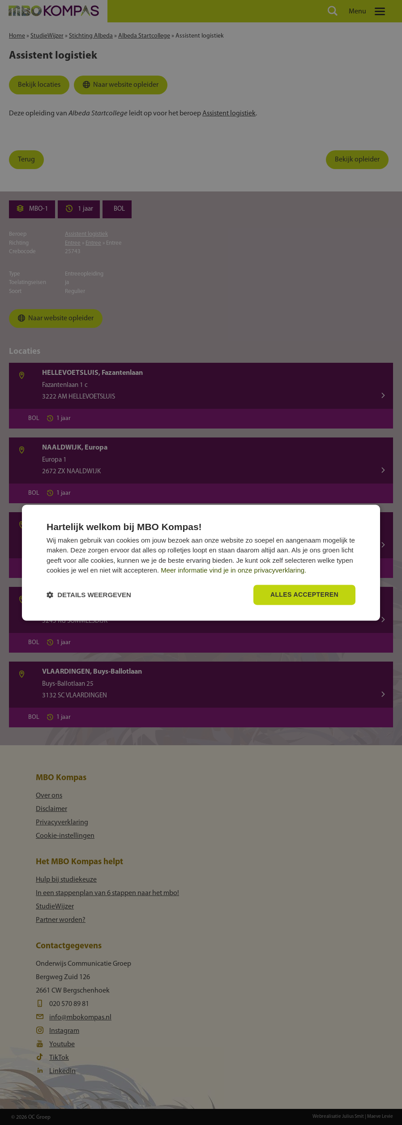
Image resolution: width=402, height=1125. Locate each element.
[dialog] (201, 562)
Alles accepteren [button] (304, 594)
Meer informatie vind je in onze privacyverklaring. (233, 570)
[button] (89, 595)
